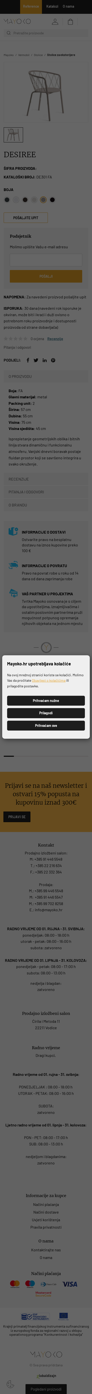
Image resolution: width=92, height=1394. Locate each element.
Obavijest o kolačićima (49, 680)
